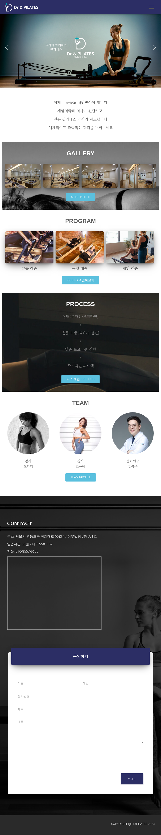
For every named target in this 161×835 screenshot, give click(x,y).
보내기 (132, 778)
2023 (151, 824)
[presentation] (49, 766)
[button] (6, 47)
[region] (80, 47)
